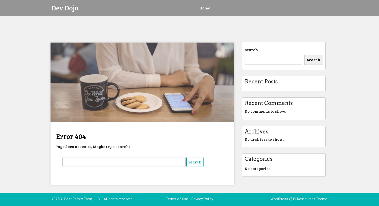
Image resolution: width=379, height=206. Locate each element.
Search (251, 49)
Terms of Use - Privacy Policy (189, 199)
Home (204, 7)
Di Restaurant (302, 199)
